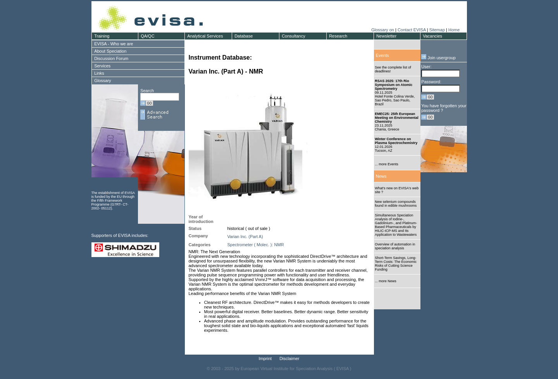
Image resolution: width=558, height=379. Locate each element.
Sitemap (437, 29)
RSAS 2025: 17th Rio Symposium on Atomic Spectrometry (393, 85)
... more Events (386, 164)
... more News (385, 281)
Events (382, 55)
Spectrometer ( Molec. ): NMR (255, 244)
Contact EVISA (412, 29)
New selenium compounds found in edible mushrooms (396, 204)
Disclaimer (289, 358)
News (381, 176)
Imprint (265, 358)
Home (454, 29)
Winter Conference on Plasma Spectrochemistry (396, 141)
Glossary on (383, 29)
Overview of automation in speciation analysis (395, 246)
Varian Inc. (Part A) (245, 236)
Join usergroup (438, 57)
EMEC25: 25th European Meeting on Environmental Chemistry (396, 117)
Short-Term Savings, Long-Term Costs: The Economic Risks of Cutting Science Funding (396, 263)
